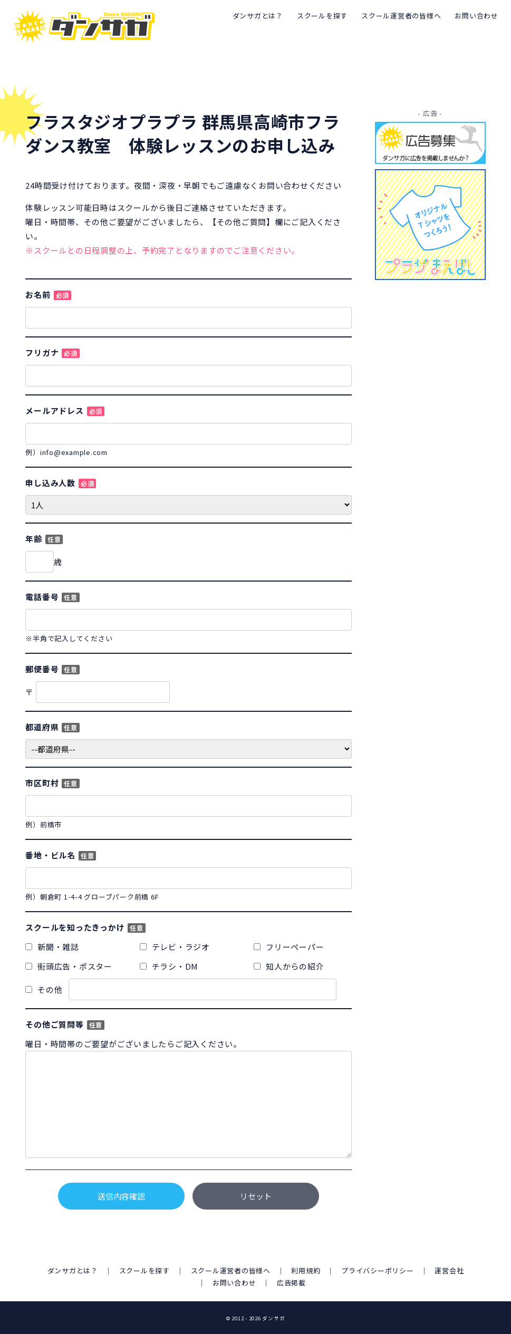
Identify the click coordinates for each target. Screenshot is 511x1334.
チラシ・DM (169, 966)
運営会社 (449, 1270)
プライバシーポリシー (377, 1270)
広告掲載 (291, 1283)
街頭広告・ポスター (68, 966)
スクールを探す (322, 16)
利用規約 (306, 1270)
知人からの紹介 (289, 966)
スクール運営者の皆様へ (401, 16)
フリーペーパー (289, 946)
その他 (180, 989)
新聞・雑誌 (52, 946)
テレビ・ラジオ (175, 946)
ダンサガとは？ (258, 16)
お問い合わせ (476, 16)
